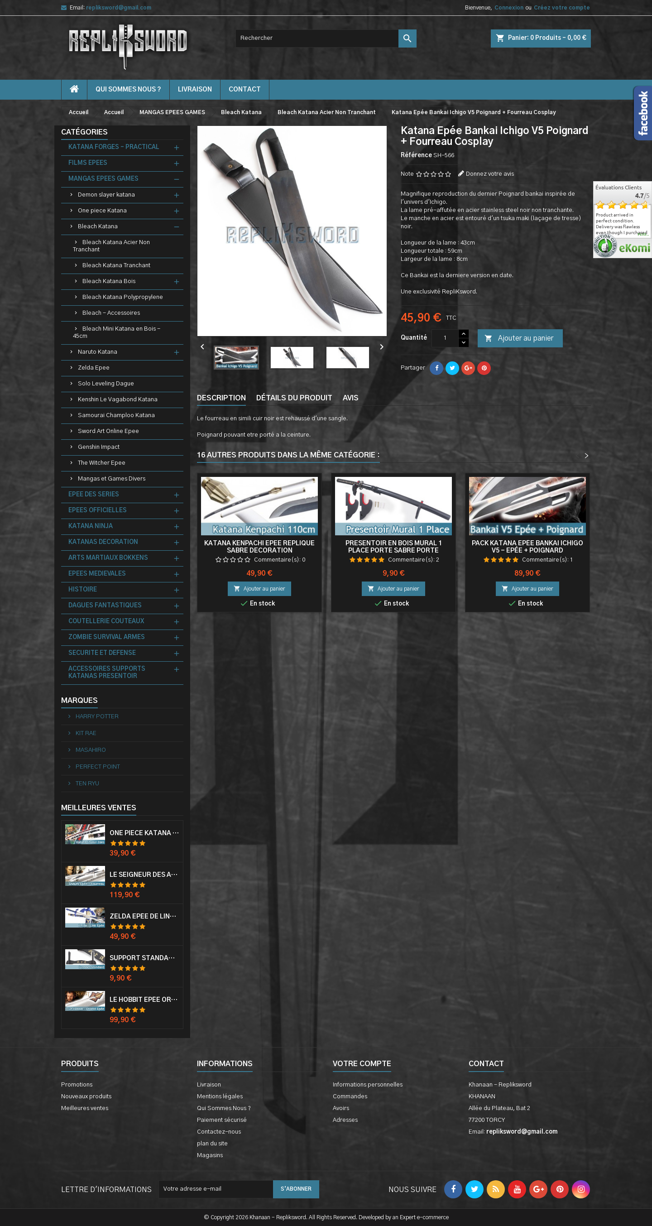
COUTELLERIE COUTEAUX (106, 622)
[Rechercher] (326, 38)
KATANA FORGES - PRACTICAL (113, 147)
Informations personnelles (368, 1085)
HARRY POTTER (96, 717)
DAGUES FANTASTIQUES (105, 606)
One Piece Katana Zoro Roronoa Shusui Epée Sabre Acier (144, 833)
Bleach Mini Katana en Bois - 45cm (116, 332)
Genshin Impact (99, 447)
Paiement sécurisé (222, 1120)
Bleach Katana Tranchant (116, 266)
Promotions (76, 1085)
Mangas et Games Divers (111, 479)
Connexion (508, 7)
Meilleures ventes (84, 1108)
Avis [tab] (351, 398)
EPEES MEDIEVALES (97, 574)
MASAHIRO (90, 750)
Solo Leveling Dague (106, 384)
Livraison (195, 90)
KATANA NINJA (90, 526)
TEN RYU (86, 784)
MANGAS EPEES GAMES (103, 179)
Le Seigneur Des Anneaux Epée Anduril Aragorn (144, 875)
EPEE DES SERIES (93, 495)
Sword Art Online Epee (108, 431)
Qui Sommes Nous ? (128, 90)
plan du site (212, 1144)
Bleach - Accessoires (111, 313)
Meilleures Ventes (98, 808)
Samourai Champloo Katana (116, 415)
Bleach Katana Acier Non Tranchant (111, 246)
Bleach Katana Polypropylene (122, 297)
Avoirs (341, 1108)
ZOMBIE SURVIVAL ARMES (106, 637)
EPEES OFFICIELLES (97, 511)
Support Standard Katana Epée (144, 958)
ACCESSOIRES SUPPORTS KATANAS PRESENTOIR (106, 672)
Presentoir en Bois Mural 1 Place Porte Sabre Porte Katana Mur (393, 550)
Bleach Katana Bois (108, 281)
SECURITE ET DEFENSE (102, 653)
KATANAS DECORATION (103, 542)
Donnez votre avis (490, 174)
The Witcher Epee (101, 463)
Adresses (345, 1120)
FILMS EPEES (87, 163)
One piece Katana (102, 211)
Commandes (350, 1097)
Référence (416, 156)
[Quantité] (445, 338)
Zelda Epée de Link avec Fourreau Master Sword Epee (144, 916)
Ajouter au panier (518, 338)
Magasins (210, 1156)
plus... (643, 234)
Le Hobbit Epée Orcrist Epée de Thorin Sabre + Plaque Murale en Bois (144, 1000)
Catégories (84, 132)
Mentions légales (220, 1097)
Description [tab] (221, 398)
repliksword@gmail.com (118, 7)
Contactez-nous (219, 1132)
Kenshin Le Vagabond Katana (118, 400)
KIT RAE (85, 733)
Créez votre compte (562, 7)
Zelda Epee (94, 368)
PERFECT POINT (97, 767)
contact (245, 90)
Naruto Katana (97, 352)
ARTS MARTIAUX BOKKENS (108, 558)
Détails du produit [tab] (294, 398)
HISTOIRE (82, 590)
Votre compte (362, 1063)
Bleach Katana (98, 227)
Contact (486, 1063)
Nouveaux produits (86, 1097)
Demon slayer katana (106, 195)
